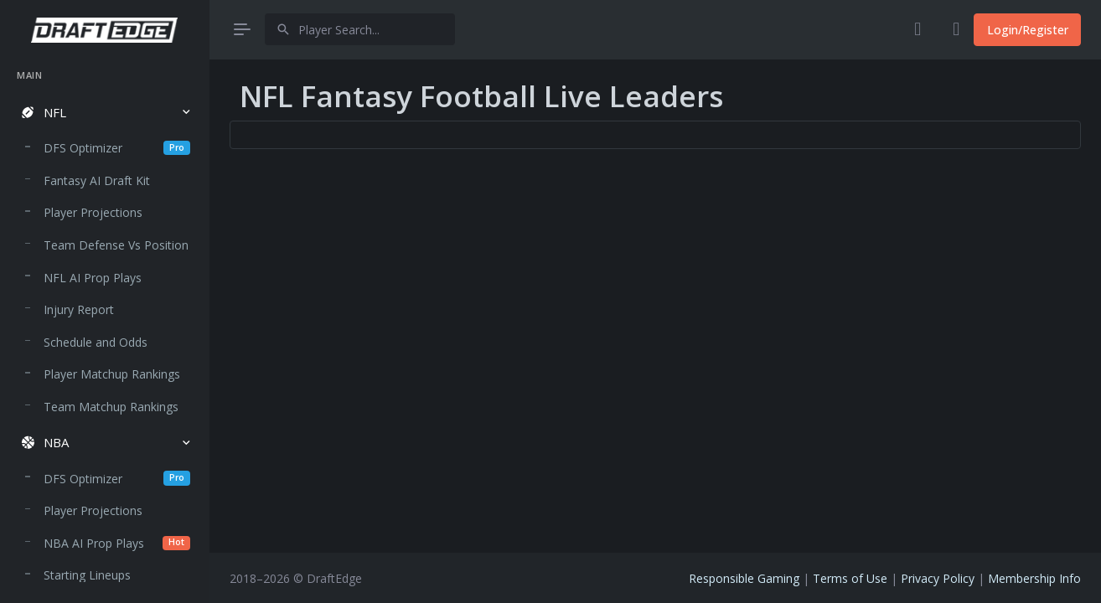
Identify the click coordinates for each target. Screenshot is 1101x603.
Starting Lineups (87, 575)
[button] (104, 112)
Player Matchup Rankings (112, 374)
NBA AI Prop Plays (117, 543)
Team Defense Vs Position (116, 245)
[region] (104, 320)
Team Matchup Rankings (111, 407)
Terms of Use (850, 578)
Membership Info (1034, 578)
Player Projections (93, 212)
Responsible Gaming (744, 578)
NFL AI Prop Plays (93, 278)
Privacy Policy (937, 578)
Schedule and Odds (95, 342)
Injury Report (79, 309)
